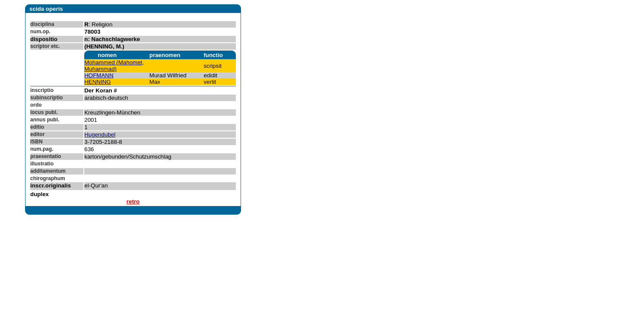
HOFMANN (98, 75)
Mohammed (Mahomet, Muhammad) (114, 65)
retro (133, 201)
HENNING (97, 82)
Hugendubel (99, 134)
